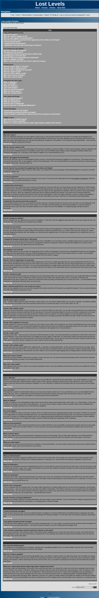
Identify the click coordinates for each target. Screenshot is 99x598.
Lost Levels (50, 4)
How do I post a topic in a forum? (16, 66)
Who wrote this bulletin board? (15, 119)
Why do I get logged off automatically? (18, 38)
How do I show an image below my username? (21, 57)
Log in (87, 15)
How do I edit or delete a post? (15, 68)
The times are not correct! (13, 52)
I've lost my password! (12, 41)
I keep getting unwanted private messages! (19, 112)
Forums (45, 8)
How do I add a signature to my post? (17, 70)
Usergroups (36, 15)
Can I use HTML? (9, 84)
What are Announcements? (13, 89)
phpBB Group (56, 547)
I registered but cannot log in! (14, 43)
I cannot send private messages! (15, 110)
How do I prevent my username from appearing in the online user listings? (31, 40)
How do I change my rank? (13, 59)
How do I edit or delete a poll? (14, 73)
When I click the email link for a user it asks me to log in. (24, 61)
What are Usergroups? (12, 102)
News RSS (61, 8)
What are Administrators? (13, 98)
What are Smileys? (10, 86)
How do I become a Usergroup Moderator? (19, 105)
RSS (50, 593)
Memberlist (25, 15)
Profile (52, 15)
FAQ (12, 15)
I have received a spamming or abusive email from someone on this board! (31, 114)
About (37, 8)
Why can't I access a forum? (14, 75)
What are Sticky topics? (12, 91)
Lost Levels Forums (9, 21)
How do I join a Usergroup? (13, 103)
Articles (52, 8)
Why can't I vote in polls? (13, 77)
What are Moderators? (11, 100)
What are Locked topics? (12, 93)
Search (17, 15)
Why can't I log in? (10, 34)
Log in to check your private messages (70, 15)
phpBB (45, 597)
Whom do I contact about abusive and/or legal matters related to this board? (32, 123)
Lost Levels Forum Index (10, 27)
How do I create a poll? (12, 72)
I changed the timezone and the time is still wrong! (22, 54)
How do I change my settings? (14, 50)
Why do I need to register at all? (15, 36)
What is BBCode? (10, 82)
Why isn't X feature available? (14, 121)
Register (46, 15)
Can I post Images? (10, 87)
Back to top (7, 144)
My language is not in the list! (14, 56)
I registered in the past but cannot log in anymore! (22, 45)
